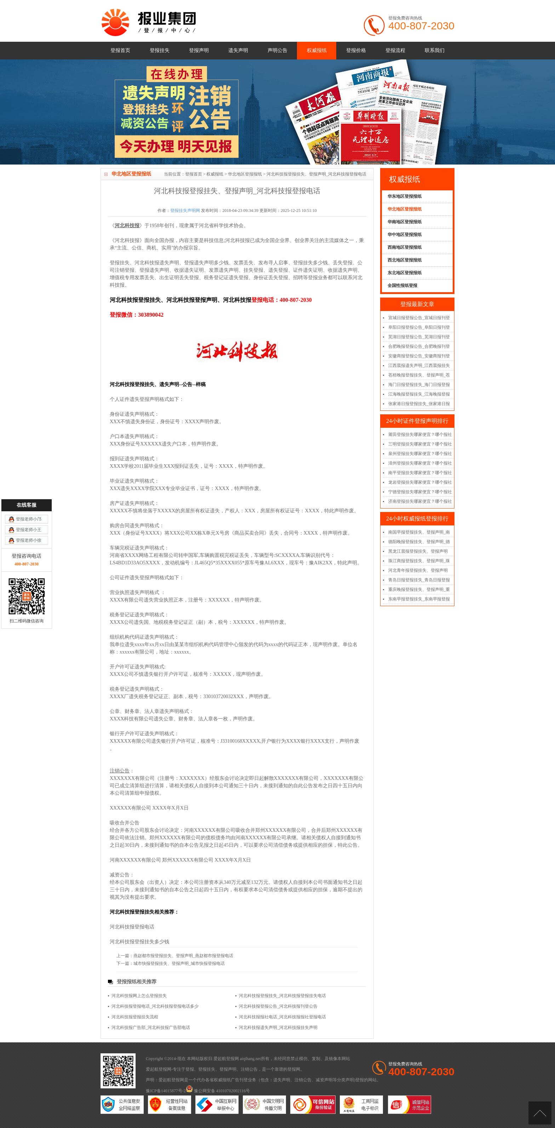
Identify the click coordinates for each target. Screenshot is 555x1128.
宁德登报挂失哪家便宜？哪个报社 (420, 491)
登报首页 (120, 50)
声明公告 (277, 50)
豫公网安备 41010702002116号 (218, 1090)
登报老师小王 (28, 464)
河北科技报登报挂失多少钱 (139, 941)
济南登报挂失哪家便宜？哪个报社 (420, 501)
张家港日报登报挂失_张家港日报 (419, 403)
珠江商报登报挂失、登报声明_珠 (419, 560)
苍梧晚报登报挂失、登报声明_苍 (419, 375)
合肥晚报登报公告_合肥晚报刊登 (419, 346)
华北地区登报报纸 (245, 174)
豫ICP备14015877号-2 (166, 1090)
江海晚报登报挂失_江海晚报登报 (419, 394)
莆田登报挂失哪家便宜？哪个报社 (420, 434)
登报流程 (395, 50)
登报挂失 (160, 50)
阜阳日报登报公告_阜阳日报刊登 (419, 327)
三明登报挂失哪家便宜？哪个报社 (420, 444)
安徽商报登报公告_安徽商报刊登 (419, 355)
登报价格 (356, 50)
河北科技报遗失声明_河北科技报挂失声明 (278, 1027)
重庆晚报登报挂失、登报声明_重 (419, 589)
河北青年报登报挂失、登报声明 (418, 570)
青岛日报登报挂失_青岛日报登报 (419, 579)
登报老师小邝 (28, 453)
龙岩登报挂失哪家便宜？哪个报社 (420, 482)
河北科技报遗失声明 (157, 262)
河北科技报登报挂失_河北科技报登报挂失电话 (282, 995)
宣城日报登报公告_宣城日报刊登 (419, 317)
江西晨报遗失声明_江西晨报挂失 (419, 365)
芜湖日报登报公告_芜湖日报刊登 (419, 336)
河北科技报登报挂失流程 (134, 1016)
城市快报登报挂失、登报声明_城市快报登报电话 (179, 963)
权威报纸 (317, 50)
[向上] (539, 1112)
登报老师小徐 (28, 474)
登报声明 (199, 50)
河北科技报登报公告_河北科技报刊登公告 (278, 1006)
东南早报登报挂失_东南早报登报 (419, 599)
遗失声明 (238, 50)
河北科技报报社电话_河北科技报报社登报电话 (282, 1016)
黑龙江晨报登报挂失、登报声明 (418, 551)
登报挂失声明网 (185, 210)
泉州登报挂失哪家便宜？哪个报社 (420, 453)
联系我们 (435, 50)
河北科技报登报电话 (132, 927)
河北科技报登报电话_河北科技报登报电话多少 (155, 1006)
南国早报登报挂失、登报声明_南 (419, 532)
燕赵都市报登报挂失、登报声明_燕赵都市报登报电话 (183, 955)
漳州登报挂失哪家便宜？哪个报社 (420, 463)
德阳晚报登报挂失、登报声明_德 (419, 541)
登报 (189, 1069)
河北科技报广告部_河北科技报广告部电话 (150, 1027)
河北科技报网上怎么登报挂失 (139, 995)
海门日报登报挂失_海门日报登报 (419, 384)
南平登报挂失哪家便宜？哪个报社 (420, 472)
